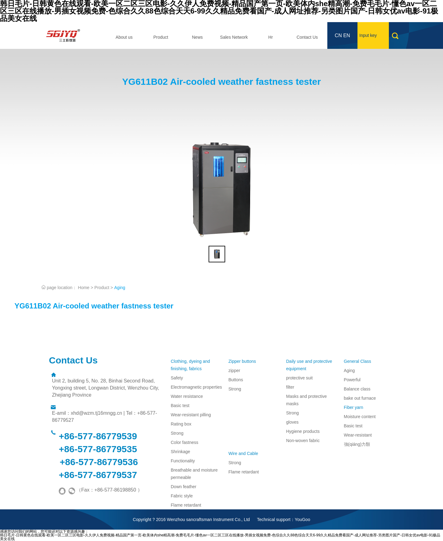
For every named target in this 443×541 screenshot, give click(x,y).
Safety (177, 377)
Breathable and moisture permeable (194, 474)
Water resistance (187, 396)
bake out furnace (360, 398)
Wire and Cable (243, 453)
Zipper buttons (242, 361)
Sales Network (234, 37)
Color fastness (184, 442)
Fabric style (182, 495)
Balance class (357, 388)
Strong (177, 433)
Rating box (181, 423)
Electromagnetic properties (196, 387)
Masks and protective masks (306, 400)
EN (346, 35)
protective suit (299, 377)
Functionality (183, 460)
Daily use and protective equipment (309, 365)
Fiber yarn (353, 407)
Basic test (180, 405)
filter (290, 387)
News (197, 37)
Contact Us (307, 37)
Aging (119, 287)
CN (338, 35)
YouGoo (302, 519)
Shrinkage (180, 451)
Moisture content (360, 416)
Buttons (236, 379)
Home (83, 287)
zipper (234, 370)
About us (124, 37)
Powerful (352, 379)
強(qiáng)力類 (357, 444)
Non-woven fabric (303, 440)
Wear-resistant (358, 435)
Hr (270, 37)
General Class (357, 361)
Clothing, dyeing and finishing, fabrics (190, 365)
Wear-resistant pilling (191, 414)
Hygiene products (303, 431)
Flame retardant (186, 505)
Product (160, 37)
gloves (292, 422)
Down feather (183, 486)
